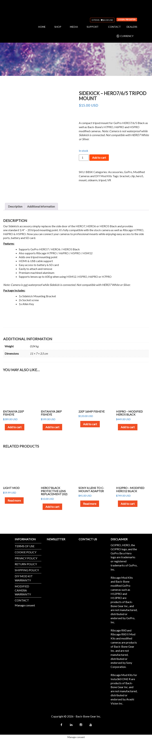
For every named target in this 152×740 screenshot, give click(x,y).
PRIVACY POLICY (26, 558)
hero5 (139, 176)
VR (109, 180)
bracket (124, 176)
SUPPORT (93, 26)
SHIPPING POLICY (27, 570)
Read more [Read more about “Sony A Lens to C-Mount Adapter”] (89, 503)
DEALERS (132, 26)
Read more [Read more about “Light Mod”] (14, 500)
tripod (102, 180)
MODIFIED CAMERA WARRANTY (23, 590)
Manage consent (25, 605)
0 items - (102, 20)
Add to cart (99, 157)
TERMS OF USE (24, 546)
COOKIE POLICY (25, 552)
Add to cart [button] (14, 427)
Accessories (115, 172)
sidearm (92, 180)
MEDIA (74, 26)
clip (133, 176)
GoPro (128, 172)
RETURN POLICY (26, 564)
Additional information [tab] (41, 206)
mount (83, 180)
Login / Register (126, 19)
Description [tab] (15, 206)
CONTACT (114, 26)
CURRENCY (125, 36)
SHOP (57, 26)
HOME (42, 26)
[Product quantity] (83, 157)
